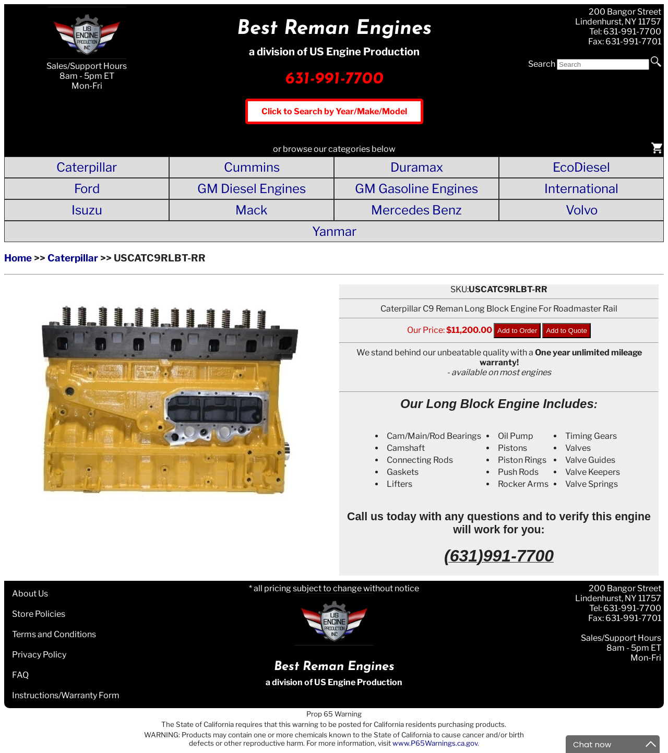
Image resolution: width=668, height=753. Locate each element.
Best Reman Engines (334, 29)
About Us (30, 594)
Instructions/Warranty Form (66, 695)
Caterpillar (86, 167)
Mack (251, 210)
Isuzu (86, 210)
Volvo (582, 210)
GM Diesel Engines (251, 188)
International (581, 188)
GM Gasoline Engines (416, 188)
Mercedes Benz (416, 210)
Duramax (416, 167)
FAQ (20, 675)
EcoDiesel (581, 167)
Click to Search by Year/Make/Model (334, 111)
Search (541, 64)
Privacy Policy (39, 655)
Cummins (252, 167)
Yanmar (334, 231)
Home (18, 258)
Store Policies (38, 614)
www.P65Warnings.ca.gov (435, 743)
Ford (87, 188)
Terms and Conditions (54, 634)
